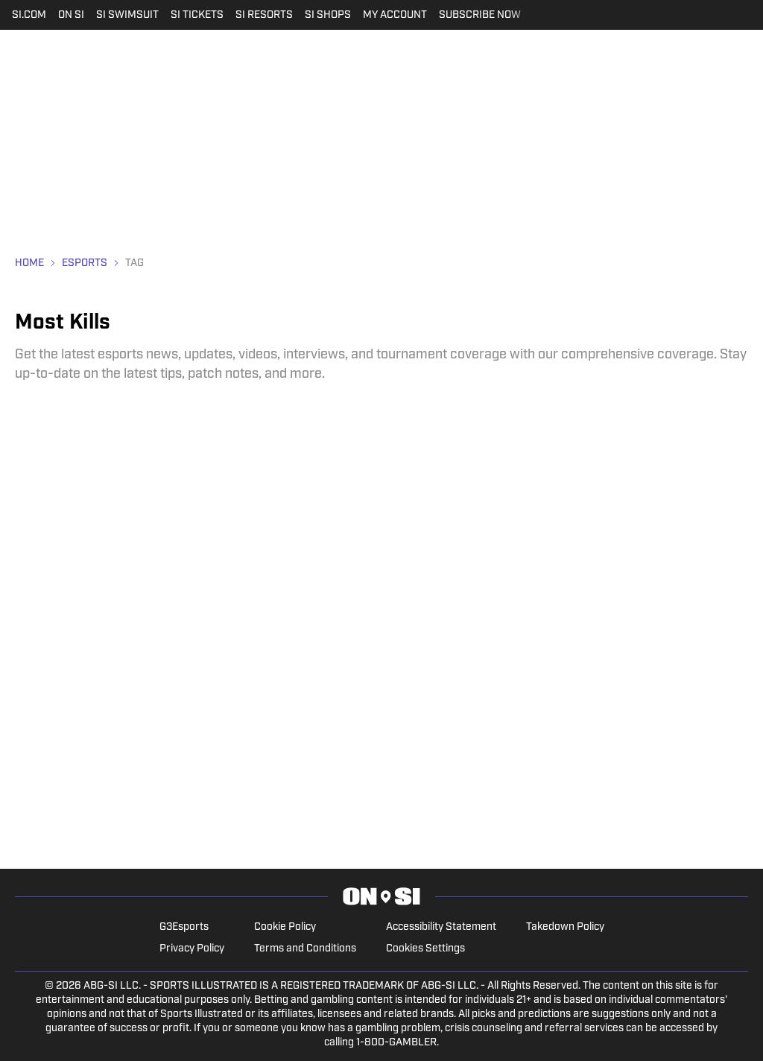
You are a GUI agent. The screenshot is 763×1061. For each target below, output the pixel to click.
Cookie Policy (285, 927)
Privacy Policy (191, 948)
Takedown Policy (565, 927)
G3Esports (184, 927)
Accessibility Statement (441, 927)
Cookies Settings (425, 948)
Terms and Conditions (305, 948)
